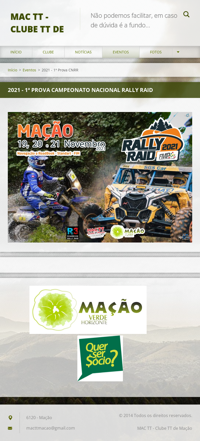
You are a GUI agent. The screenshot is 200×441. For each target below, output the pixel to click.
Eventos (121, 51)
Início (16, 51)
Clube (48, 51)
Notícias (83, 51)
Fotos (156, 51)
